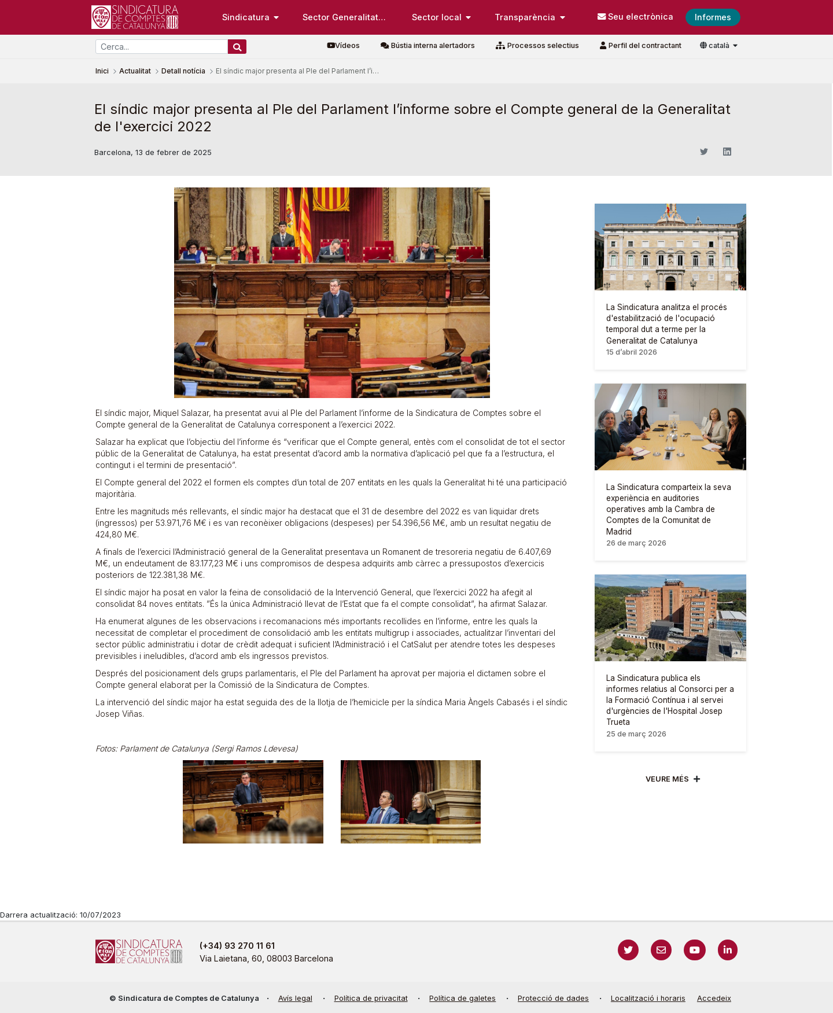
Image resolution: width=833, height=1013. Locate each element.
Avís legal (295, 998)
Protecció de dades (553, 998)
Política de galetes (462, 998)
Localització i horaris (648, 998)
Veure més (667, 779)
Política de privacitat (371, 998)
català (715, 45)
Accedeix (714, 998)
